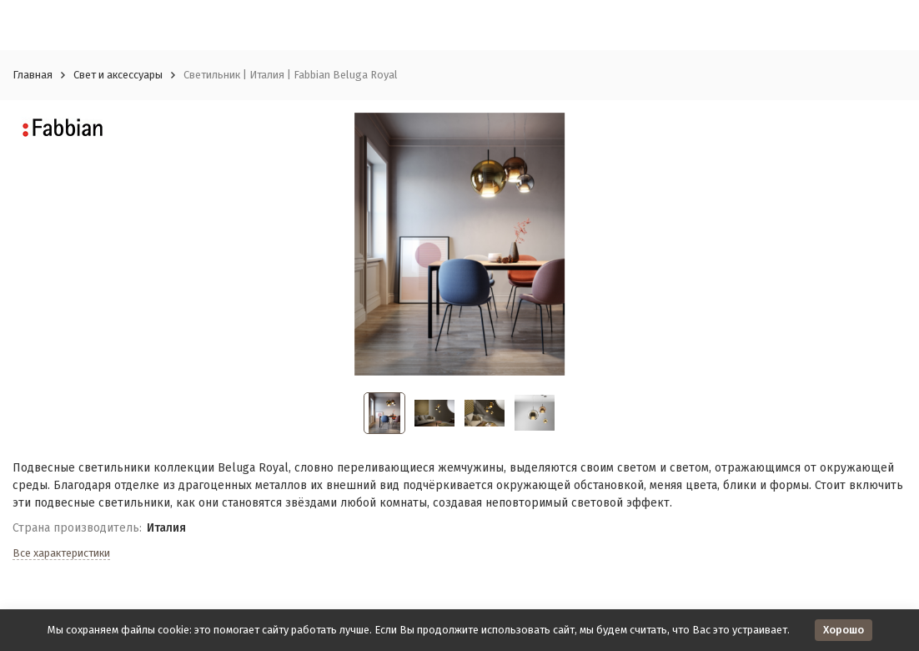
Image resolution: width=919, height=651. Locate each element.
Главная (33, 74)
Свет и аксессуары (118, 74)
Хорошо (843, 629)
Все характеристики (61, 553)
